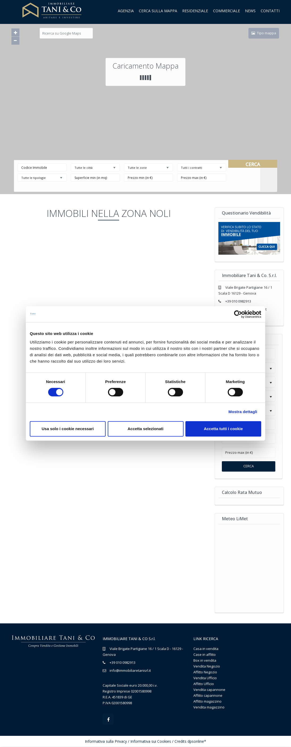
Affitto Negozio (205, 672)
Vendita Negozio (206, 666)
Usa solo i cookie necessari (68, 428)
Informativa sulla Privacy (106, 741)
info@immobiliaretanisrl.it (130, 670)
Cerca (248, 466)
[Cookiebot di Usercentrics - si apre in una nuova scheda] (238, 314)
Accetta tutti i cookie (223, 428)
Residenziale (195, 10)
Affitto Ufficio (203, 683)
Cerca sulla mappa (158, 10)
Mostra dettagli (242, 411)
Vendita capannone (209, 689)
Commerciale (226, 10)
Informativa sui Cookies (150, 741)
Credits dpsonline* (190, 741)
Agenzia (126, 10)
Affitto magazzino (207, 701)
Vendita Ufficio (205, 677)
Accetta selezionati (145, 428)
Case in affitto (204, 654)
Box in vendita (204, 660)
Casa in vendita (205, 648)
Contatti (270, 10)
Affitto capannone (207, 695)
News (250, 10)
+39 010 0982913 (238, 301)
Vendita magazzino (209, 707)
